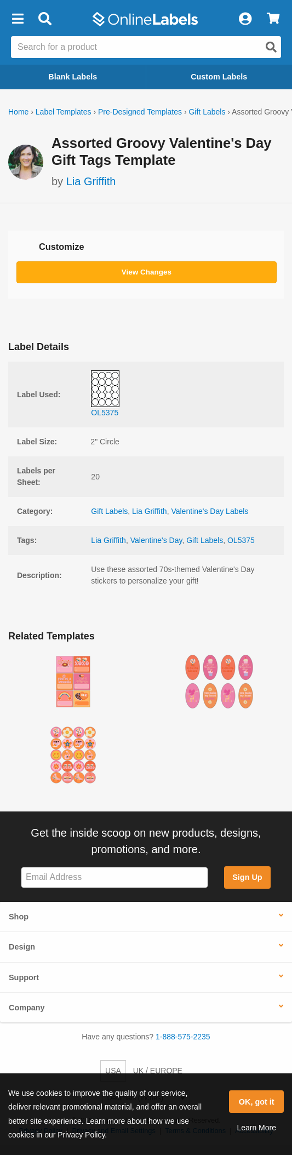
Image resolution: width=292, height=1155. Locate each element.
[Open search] (271, 47)
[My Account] (245, 19)
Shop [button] (18, 916)
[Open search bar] (45, 19)
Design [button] (22, 946)
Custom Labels (219, 76)
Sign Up (247, 877)
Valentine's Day (156, 540)
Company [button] (27, 1007)
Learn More (256, 1127)
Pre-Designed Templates (140, 111)
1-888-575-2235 (183, 1036)
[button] (17, 19)
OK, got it (256, 1101)
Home (18, 111)
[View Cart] (273, 19)
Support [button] (24, 977)
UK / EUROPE (157, 1070)
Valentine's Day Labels (209, 511)
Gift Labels (206, 111)
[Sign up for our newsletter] (114, 877)
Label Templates (63, 111)
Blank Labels (72, 76)
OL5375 (241, 540)
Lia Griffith (91, 181)
